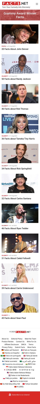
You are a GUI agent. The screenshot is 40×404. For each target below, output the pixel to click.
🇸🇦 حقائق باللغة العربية (28, 361)
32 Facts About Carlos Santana (16, 198)
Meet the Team (30, 339)
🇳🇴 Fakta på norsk (28, 359)
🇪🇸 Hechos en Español (10, 353)
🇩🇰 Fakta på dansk (30, 356)
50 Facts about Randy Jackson (16, 79)
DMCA (23, 344)
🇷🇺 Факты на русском (19, 381)
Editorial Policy (16, 339)
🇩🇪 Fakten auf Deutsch (10, 350)
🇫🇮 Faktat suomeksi (9, 361)
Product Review (7, 342)
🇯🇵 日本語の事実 (10, 370)
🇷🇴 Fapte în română (27, 378)
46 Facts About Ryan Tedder (15, 228)
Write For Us (31, 342)
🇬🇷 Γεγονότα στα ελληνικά (13, 364)
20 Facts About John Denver (15, 49)
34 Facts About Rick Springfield (16, 168)
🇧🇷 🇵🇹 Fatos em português (11, 356)
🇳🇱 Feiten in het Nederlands (18, 375)
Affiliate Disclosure (11, 344)
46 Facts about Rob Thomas (15, 109)
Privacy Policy (7, 347)
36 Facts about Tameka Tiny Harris (18, 138)
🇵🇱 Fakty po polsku (10, 378)
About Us (5, 339)
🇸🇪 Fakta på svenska (11, 359)
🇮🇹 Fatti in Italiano (29, 353)
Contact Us (20, 342)
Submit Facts (20, 347)
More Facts (31, 347)
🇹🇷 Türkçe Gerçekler (30, 384)
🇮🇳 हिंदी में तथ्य (30, 364)
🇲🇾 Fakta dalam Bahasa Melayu (19, 373)
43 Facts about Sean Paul (14, 318)
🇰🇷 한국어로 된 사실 (26, 370)
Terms (31, 344)
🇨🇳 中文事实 (19, 387)
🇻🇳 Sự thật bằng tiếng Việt (10, 384)
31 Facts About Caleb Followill (16, 258)
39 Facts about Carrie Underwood (17, 288)
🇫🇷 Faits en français (28, 350)
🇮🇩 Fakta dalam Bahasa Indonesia (19, 367)
